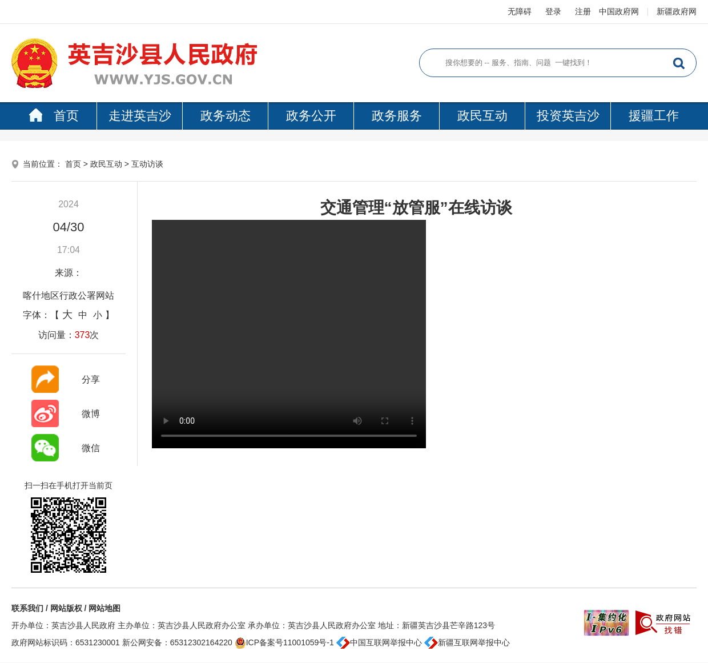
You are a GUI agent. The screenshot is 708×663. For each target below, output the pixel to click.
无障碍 (520, 11)
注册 (583, 11)
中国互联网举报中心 (379, 642)
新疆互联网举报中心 (467, 642)
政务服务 (397, 116)
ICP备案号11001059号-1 (284, 642)
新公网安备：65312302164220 (177, 642)
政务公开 (311, 116)
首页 (54, 116)
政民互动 (482, 116)
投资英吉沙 (568, 116)
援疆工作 (654, 116)
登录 (553, 11)
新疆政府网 (677, 11)
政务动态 (225, 116)
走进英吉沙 (139, 116)
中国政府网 (619, 11)
